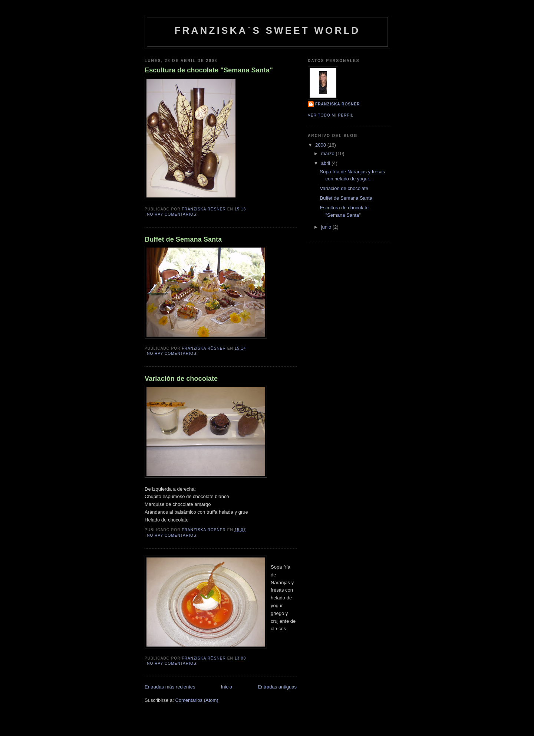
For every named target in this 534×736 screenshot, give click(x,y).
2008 (321, 145)
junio (327, 227)
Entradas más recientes (170, 687)
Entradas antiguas (277, 687)
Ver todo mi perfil (330, 115)
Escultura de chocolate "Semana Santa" (209, 70)
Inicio (226, 687)
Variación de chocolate (181, 378)
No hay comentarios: (173, 214)
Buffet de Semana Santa (183, 239)
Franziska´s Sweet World (267, 30)
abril (326, 163)
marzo (328, 153)
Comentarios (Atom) (196, 700)
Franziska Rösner (337, 104)
